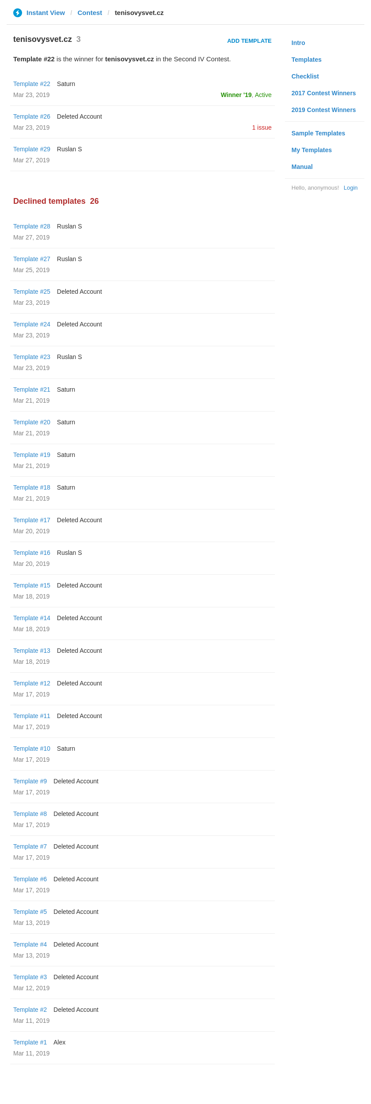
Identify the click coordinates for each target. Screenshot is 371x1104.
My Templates (312, 149)
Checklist (305, 76)
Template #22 (31, 83)
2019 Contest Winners (324, 109)
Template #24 (31, 324)
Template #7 (30, 846)
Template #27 (31, 258)
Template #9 (30, 781)
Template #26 (31, 116)
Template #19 (31, 454)
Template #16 (31, 552)
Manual (302, 166)
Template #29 (31, 149)
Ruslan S (69, 149)
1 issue (261, 127)
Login (351, 187)
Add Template (249, 40)
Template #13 (31, 650)
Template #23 (31, 356)
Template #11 (31, 715)
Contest (90, 12)
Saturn (66, 83)
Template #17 (31, 520)
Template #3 (30, 977)
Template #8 (30, 813)
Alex (59, 1042)
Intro (298, 42)
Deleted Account (79, 116)
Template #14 (31, 617)
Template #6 (30, 879)
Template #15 (31, 585)
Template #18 (31, 487)
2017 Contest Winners (324, 93)
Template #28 (31, 226)
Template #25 (31, 291)
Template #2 (30, 1009)
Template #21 (31, 389)
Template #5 (30, 911)
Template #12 (31, 683)
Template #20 (31, 422)
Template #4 (30, 944)
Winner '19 (236, 94)
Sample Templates (318, 133)
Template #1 (30, 1042)
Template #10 (31, 748)
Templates (307, 59)
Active (263, 94)
